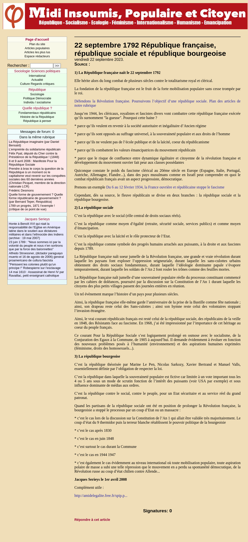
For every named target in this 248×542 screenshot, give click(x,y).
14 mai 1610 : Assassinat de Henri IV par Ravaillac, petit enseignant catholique (36, 273)
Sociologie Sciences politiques (37, 71)
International (37, 75)
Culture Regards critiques (37, 84)
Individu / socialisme (37, 102)
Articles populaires (37, 48)
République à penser (37, 121)
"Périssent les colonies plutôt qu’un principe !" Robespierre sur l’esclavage (35, 266)
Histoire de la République (37, 117)
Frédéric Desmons (21, 190)
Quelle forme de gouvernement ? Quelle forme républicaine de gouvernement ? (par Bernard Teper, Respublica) (36, 198)
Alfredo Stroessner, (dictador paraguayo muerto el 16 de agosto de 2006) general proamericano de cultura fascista (36, 256)
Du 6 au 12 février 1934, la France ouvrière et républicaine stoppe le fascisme (165, 187)
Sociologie (37, 94)
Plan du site (37, 44)
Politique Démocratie (37, 98)
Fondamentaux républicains (37, 113)
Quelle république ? (37, 108)
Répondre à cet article (92, 520)
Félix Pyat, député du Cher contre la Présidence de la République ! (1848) (34, 155)
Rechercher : (18, 65)
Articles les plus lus (37, 52)
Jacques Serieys (37, 219)
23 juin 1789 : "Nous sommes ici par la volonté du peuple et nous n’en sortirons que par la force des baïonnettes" (36, 245)
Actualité (37, 80)
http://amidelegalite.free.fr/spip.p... (100, 496)
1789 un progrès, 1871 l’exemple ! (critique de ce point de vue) (32, 207)
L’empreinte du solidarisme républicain (35, 149)
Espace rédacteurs (37, 56)
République (37, 89)
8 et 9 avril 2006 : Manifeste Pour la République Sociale (33, 162)
